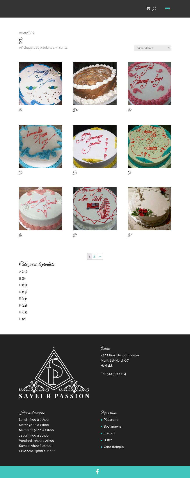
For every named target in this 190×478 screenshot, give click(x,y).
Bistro (108, 440)
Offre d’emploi (114, 447)
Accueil (24, 32)
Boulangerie (113, 426)
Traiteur (109, 433)
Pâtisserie (111, 419)
